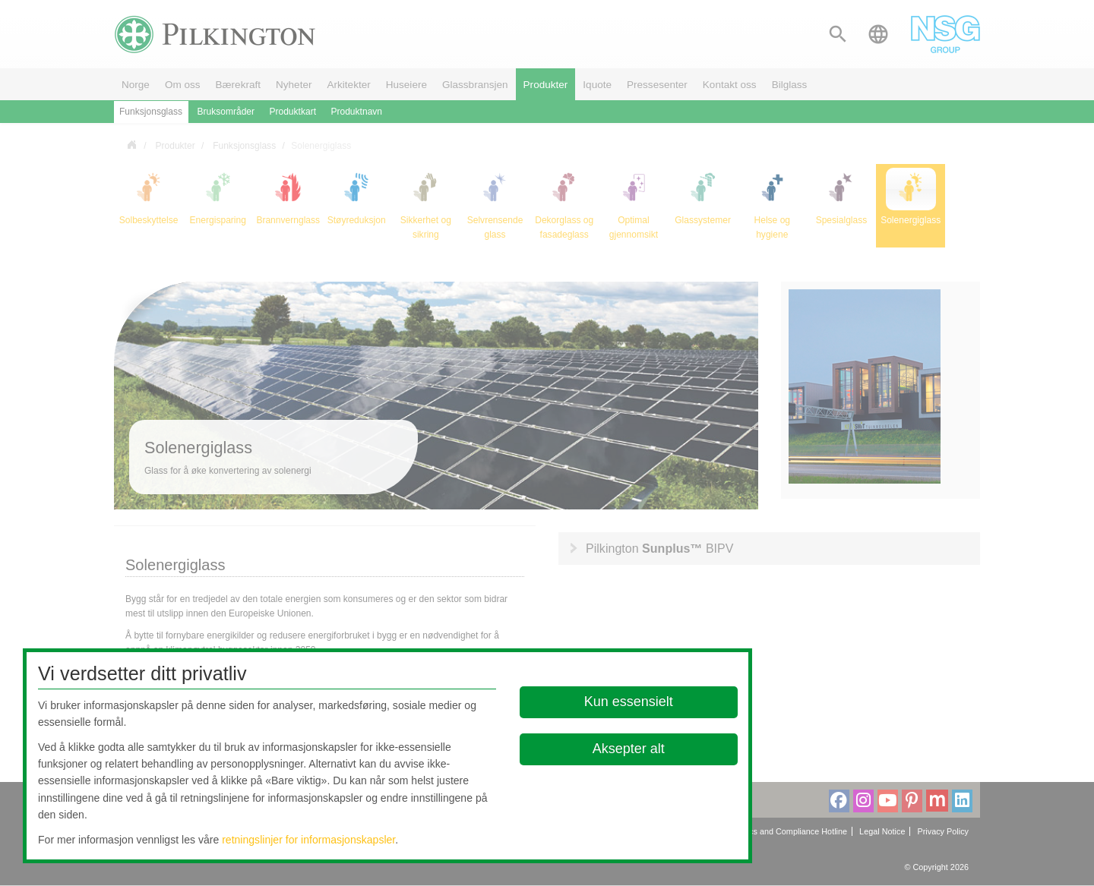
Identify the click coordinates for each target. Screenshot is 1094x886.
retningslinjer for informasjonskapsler (308, 840)
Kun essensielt (628, 701)
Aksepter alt (629, 748)
